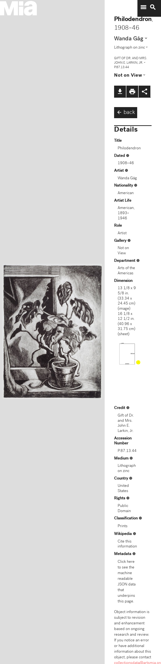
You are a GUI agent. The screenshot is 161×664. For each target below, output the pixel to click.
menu (143, 7)
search (152, 7)
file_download (120, 91)
